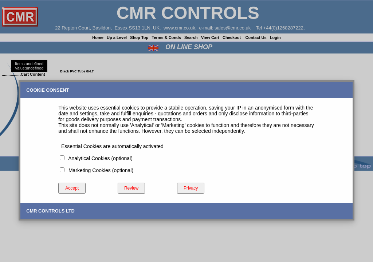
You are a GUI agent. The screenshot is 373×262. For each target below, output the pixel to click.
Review (131, 188)
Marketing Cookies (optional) (99, 170)
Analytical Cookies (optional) (99, 158)
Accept (72, 188)
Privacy (191, 188)
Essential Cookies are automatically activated (111, 146)
